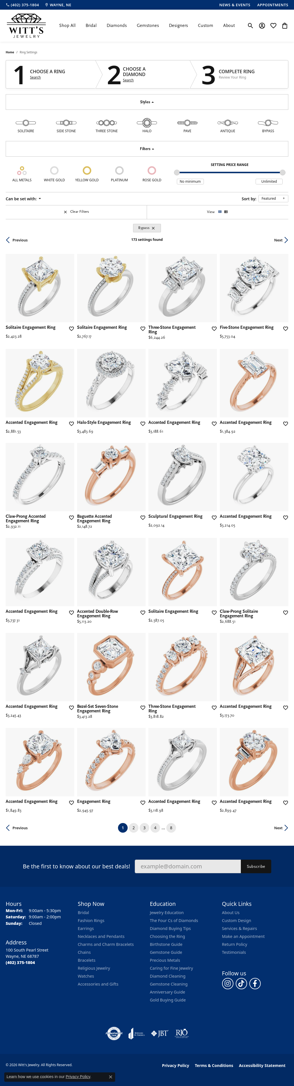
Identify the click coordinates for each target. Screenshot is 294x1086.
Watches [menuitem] (86, 976)
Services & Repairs (239, 928)
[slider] (177, 172)
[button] (250, 25)
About (229, 25)
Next (278, 240)
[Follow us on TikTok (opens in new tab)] (241, 983)
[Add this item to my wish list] (71, 328)
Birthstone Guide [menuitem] (166, 944)
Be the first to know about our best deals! (76, 866)
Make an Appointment (243, 936)
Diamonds (117, 25)
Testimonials (234, 952)
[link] (22, 5)
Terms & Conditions (214, 1065)
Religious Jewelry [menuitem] (94, 968)
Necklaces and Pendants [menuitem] (101, 936)
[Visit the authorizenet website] (114, 1033)
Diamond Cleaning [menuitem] (167, 976)
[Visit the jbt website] (160, 1033)
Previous (20, 240)
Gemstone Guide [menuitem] (166, 952)
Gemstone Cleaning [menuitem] (169, 984)
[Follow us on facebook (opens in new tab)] (255, 983)
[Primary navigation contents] (147, 26)
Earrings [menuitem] (86, 928)
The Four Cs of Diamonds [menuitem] (174, 920)
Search (35, 77)
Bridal (91, 25)
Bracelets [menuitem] (87, 960)
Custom (205, 25)
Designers (178, 25)
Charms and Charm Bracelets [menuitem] (106, 944)
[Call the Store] (20, 962)
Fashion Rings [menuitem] (91, 920)
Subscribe (256, 866)
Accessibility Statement (262, 1065)
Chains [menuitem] (84, 952)
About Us (231, 912)
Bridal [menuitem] (83, 912)
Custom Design (236, 920)
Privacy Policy (175, 1065)
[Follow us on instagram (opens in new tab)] (227, 983)
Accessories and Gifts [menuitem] (98, 984)
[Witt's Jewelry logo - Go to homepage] (26, 26)
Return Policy (234, 944)
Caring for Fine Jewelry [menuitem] (171, 968)
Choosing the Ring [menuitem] (167, 936)
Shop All (67, 25)
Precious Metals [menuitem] (165, 960)
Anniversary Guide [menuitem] (167, 992)
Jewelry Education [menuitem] (167, 912)
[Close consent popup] (110, 1077)
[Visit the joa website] (137, 1033)
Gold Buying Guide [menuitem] (168, 1000)
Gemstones (148, 25)
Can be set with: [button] (22, 198)
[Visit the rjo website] (182, 1033)
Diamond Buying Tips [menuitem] (170, 928)
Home (10, 52)
